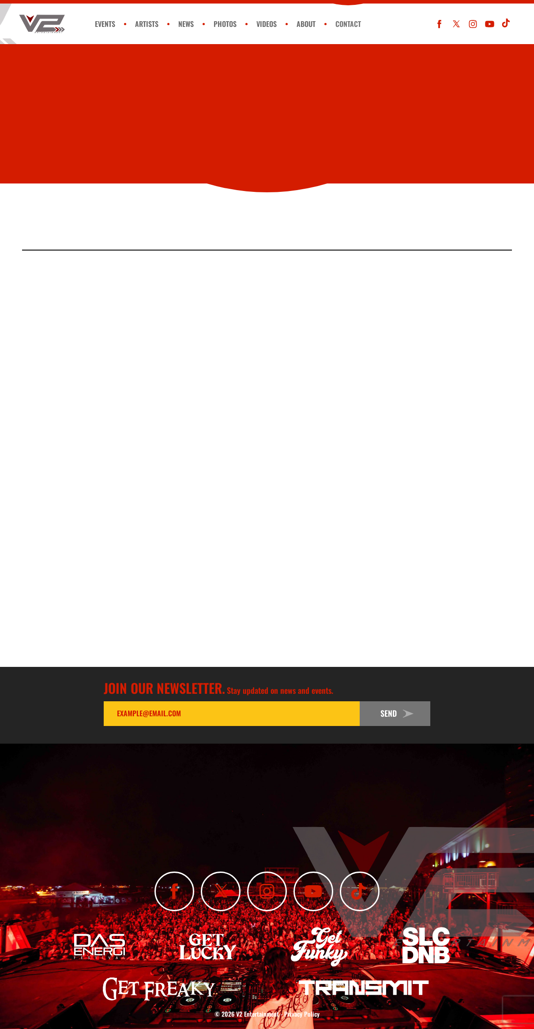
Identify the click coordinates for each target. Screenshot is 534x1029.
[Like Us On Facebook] (439, 24)
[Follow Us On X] (456, 24)
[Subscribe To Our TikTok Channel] (506, 24)
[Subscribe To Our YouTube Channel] (489, 24)
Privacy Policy (302, 1013)
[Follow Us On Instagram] (472, 24)
